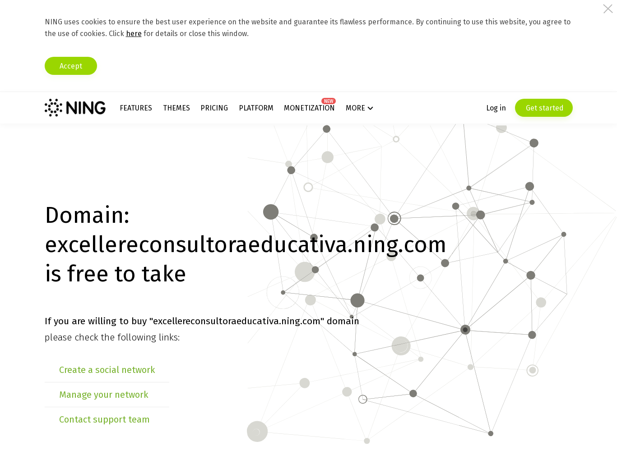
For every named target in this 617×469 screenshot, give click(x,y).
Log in (496, 108)
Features (136, 108)
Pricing (214, 108)
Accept (71, 66)
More (355, 108)
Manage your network (103, 394)
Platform (256, 108)
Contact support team (104, 419)
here (134, 33)
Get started (544, 108)
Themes (176, 108)
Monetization (309, 108)
